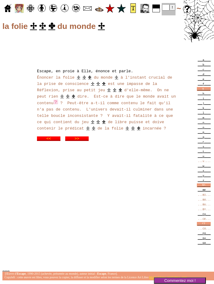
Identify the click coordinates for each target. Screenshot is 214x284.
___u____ (204, 157)
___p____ (204, 133)
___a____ (204, 61)
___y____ (204, 176)
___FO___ (204, 234)
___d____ (204, 75)
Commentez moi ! (179, 280)
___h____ (204, 94)
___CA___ (204, 215)
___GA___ (204, 239)
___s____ (204, 147)
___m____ (204, 118)
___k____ (204, 109)
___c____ (204, 70)
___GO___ (204, 244)
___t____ (204, 152)
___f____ (204, 85)
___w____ (204, 167)
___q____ (204, 138)
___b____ (204, 65)
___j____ (204, 104)
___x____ (204, 171)
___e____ (204, 80)
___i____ (204, 99)
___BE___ (204, 191)
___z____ (204, 181)
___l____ (204, 114)
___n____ (204, 123)
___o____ (204, 128)
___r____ (204, 143)
